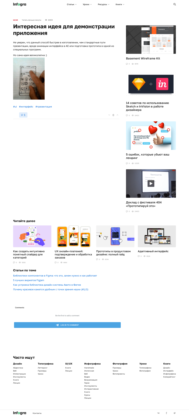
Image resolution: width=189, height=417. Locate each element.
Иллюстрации (19, 374)
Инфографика (169, 374)
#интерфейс (26, 106)
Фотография (145, 371)
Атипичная (89, 371)
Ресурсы (103, 4)
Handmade (89, 368)
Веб (14, 371)
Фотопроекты (119, 374)
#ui (15, 106)
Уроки (87, 4)
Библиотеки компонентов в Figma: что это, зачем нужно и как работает (55, 275)
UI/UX (15, 20)
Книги (120, 4)
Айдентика (18, 368)
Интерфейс (168, 371)
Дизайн (166, 368)
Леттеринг (42, 368)
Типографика (145, 368)
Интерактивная (91, 389)
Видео (87, 377)
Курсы (87, 395)
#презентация (43, 106)
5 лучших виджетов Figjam (28, 280)
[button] (174, 4)
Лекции (16, 383)
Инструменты (19, 377)
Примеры (42, 371)
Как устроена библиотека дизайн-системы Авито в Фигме (47, 284)
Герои (87, 383)
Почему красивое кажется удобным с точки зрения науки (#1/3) (50, 289)
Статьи (72, 4)
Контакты (37, 413)
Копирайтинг (169, 377)
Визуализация (90, 380)
